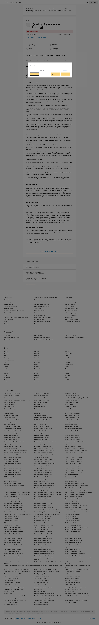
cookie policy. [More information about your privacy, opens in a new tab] (65, 70)
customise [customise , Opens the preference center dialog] (34, 74)
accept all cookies (66, 74)
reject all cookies (55, 74)
